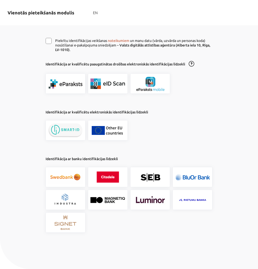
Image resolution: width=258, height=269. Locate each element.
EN (95, 13)
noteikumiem (118, 41)
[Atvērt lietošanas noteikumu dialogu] (191, 64)
